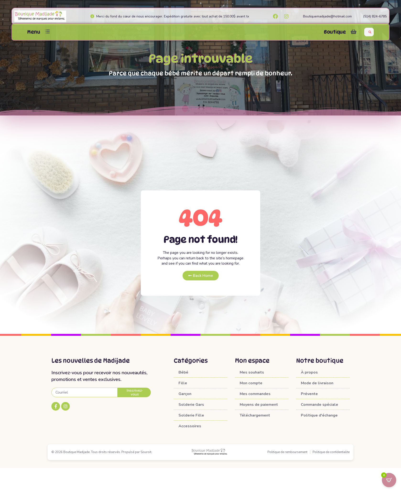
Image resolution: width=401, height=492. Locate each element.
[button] (47, 32)
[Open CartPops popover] (389, 480)
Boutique (335, 32)
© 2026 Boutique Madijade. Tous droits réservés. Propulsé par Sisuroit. (101, 452)
